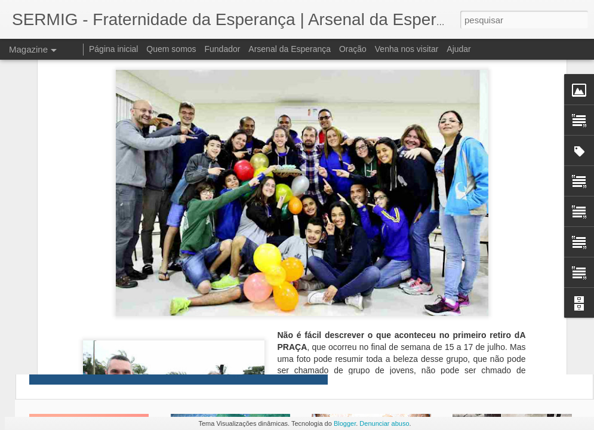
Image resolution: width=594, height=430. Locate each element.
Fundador (223, 49)
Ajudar (458, 49)
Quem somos (171, 49)
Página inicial (114, 49)
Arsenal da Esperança (289, 49)
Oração (353, 49)
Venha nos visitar (407, 49)
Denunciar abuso (384, 423)
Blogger (345, 423)
